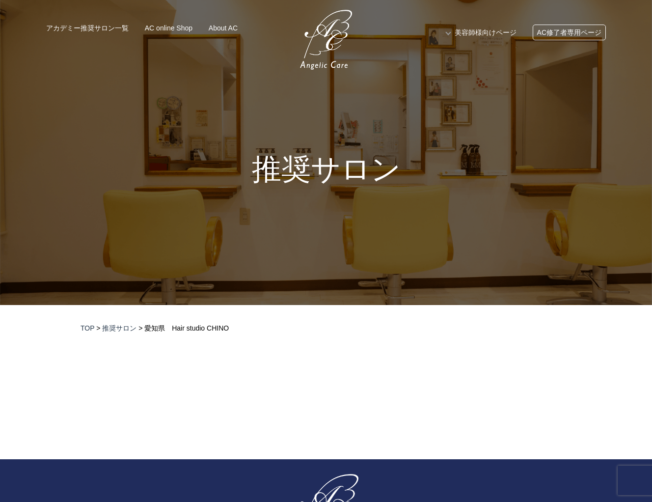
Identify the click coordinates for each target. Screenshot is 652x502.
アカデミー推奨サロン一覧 (87, 28)
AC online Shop (168, 28)
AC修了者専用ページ (569, 32)
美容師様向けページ (485, 32)
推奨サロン (326, 169)
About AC (223, 28)
